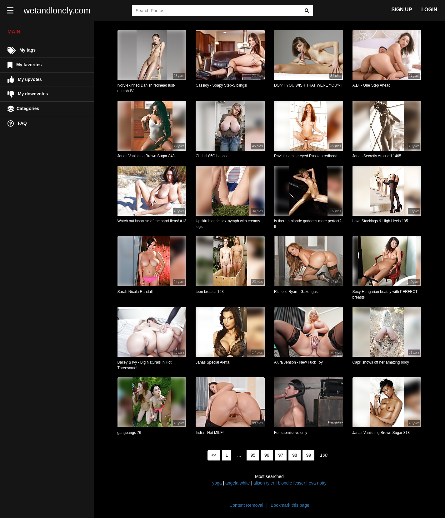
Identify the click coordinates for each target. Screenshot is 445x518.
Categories (23, 109)
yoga (217, 482)
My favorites (25, 65)
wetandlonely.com (58, 10)
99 (308, 455)
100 (323, 455)
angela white (237, 482)
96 (266, 455)
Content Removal (246, 505)
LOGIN (429, 9)
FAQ (17, 123)
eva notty (318, 482)
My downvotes (28, 94)
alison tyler (263, 482)
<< (213, 455)
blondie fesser (291, 482)
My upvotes (25, 79)
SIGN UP (402, 9)
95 (252, 455)
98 (294, 455)
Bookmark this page (290, 505)
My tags (22, 50)
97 (280, 455)
